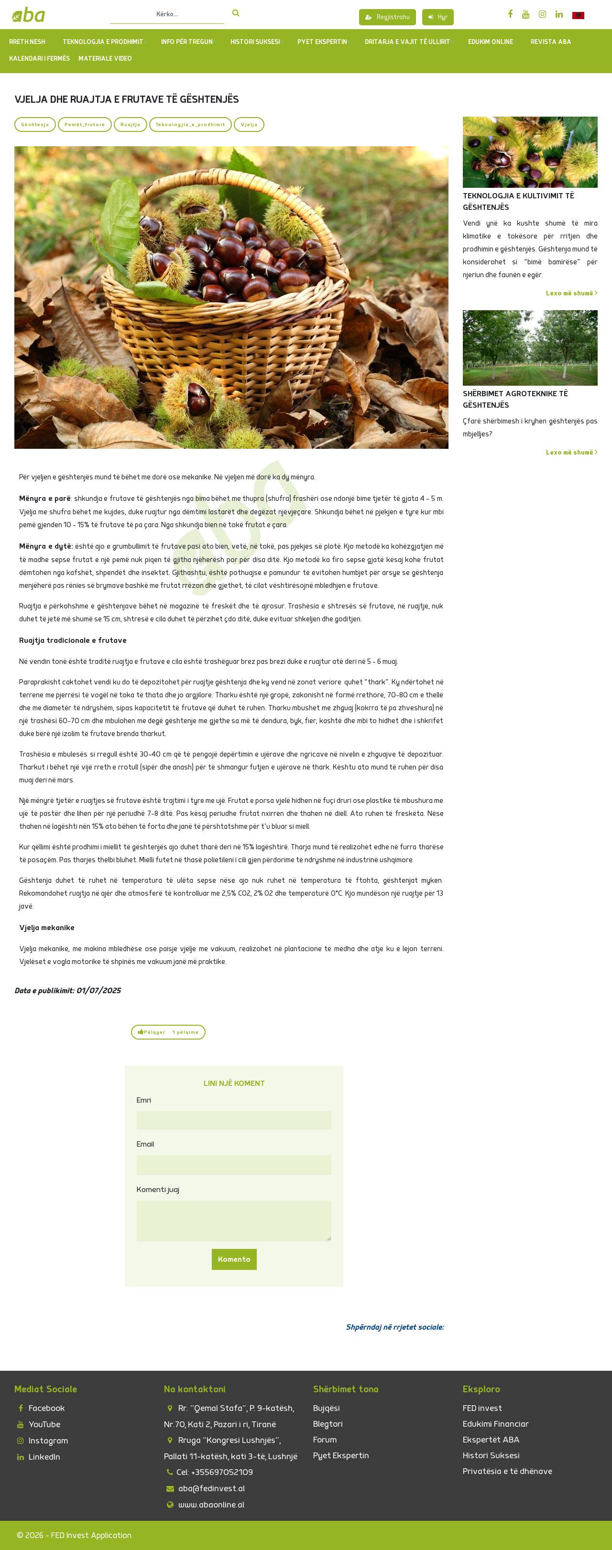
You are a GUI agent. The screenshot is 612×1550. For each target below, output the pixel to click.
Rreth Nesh (29, 42)
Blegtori (328, 1424)
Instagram (41, 1440)
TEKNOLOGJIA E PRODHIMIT (105, 42)
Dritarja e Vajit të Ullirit (409, 42)
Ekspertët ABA (491, 1439)
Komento (234, 1259)
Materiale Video (105, 59)
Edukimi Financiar (496, 1424)
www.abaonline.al (204, 1504)
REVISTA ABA (551, 42)
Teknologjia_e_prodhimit (190, 124)
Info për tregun (189, 42)
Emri (144, 1100)
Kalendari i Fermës (39, 59)
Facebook (39, 1408)
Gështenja (35, 124)
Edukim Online (492, 42)
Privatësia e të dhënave (507, 1471)
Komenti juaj (158, 1189)
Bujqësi (326, 1408)
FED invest (482, 1408)
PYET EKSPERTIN (324, 42)
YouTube (37, 1424)
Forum (325, 1439)
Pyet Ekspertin (341, 1455)
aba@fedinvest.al (204, 1488)
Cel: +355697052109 (208, 1472)
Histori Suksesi (257, 42)
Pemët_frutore (85, 124)
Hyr (438, 17)
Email (145, 1144)
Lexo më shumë (572, 292)
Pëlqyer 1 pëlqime (168, 1032)
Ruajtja (130, 124)
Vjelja (249, 124)
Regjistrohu (387, 17)
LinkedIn (37, 1457)
